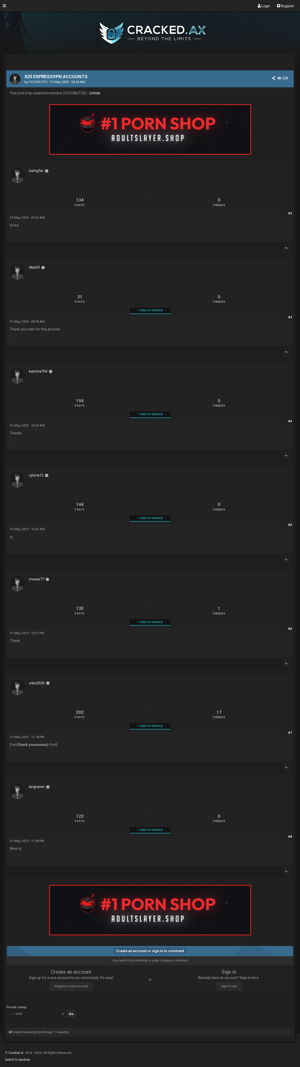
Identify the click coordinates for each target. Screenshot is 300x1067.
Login (264, 6)
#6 (290, 629)
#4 (290, 421)
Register (285, 6)
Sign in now (229, 986)
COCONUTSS (38, 82)
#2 (290, 213)
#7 (290, 733)
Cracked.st (16, 1053)
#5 (290, 525)
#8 (290, 836)
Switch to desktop (17, 1059)
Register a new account (71, 986)
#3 (290, 317)
